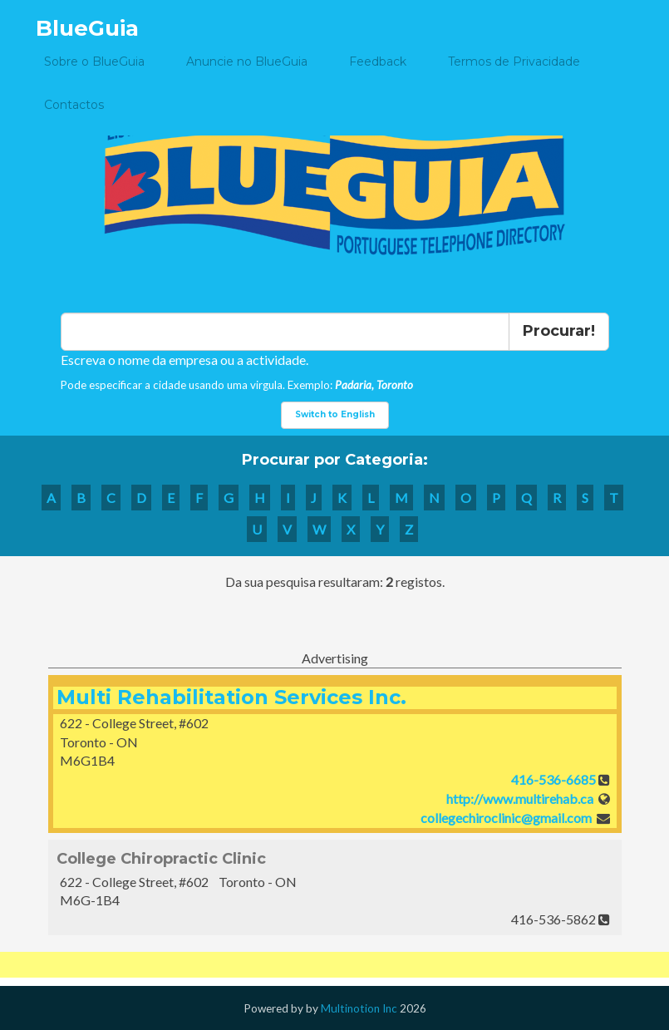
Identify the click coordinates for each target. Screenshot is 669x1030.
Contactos (74, 104)
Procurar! (559, 331)
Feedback (377, 61)
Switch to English (335, 414)
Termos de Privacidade (514, 61)
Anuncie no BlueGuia (246, 61)
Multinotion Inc (359, 1008)
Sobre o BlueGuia (94, 61)
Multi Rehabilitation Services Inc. (231, 697)
